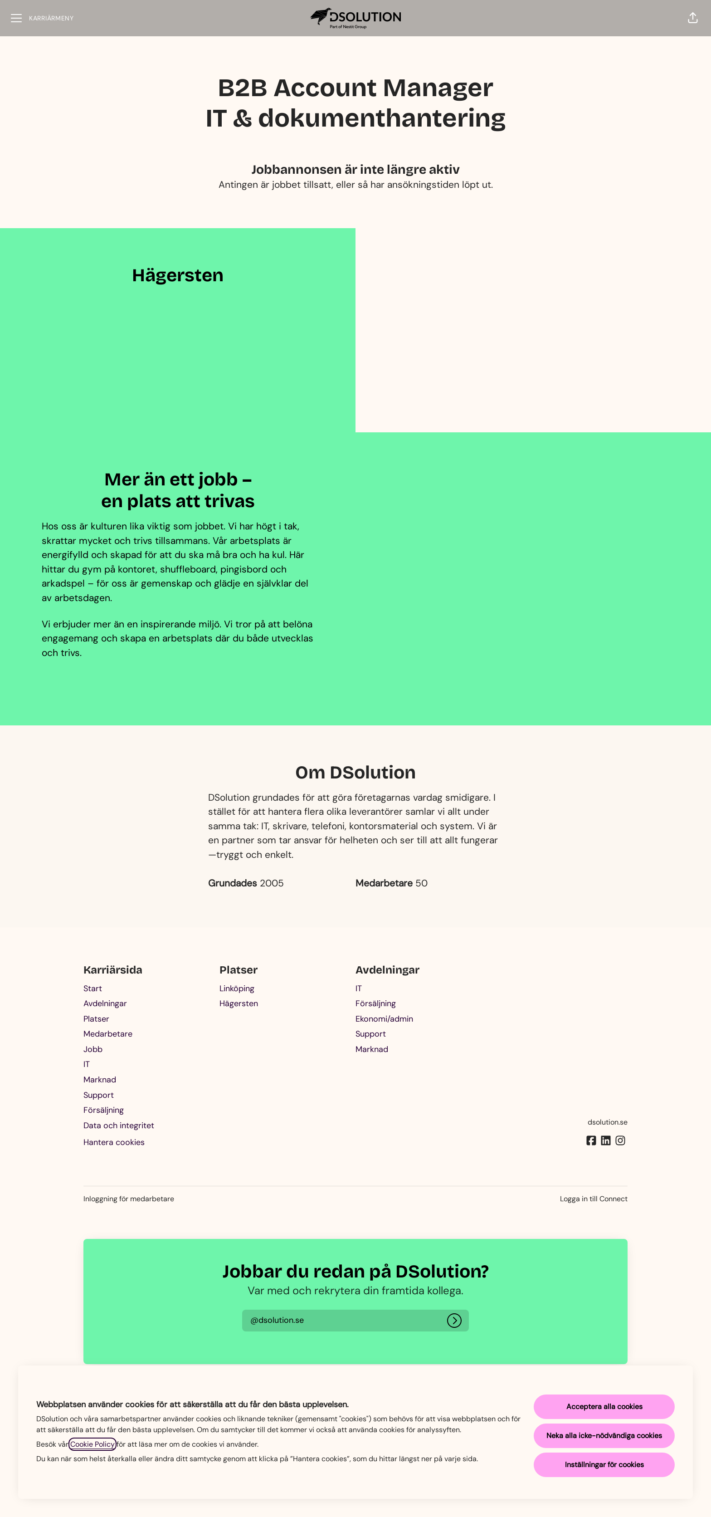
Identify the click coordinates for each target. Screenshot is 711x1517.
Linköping (236, 988)
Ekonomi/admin (384, 1018)
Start (92, 988)
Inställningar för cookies (604, 1464)
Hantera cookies (114, 1142)
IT (86, 1064)
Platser (96, 1018)
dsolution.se (608, 1122)
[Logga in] (454, 1320)
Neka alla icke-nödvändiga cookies (604, 1435)
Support (98, 1095)
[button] (693, 18)
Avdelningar (105, 1003)
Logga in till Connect (594, 1199)
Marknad (99, 1079)
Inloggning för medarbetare (128, 1199)
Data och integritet (118, 1125)
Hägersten (238, 1003)
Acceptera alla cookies (604, 1406)
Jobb (92, 1049)
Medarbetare (107, 1033)
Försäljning (103, 1110)
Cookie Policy (92, 1444)
